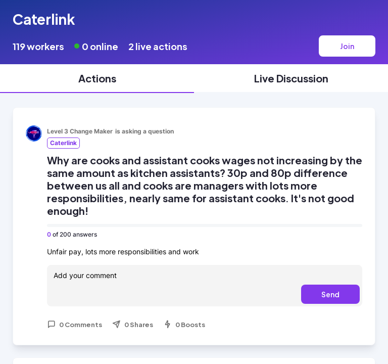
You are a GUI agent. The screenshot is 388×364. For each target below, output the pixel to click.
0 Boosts (184, 325)
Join (347, 46)
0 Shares (132, 325)
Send (330, 294)
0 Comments (74, 325)
